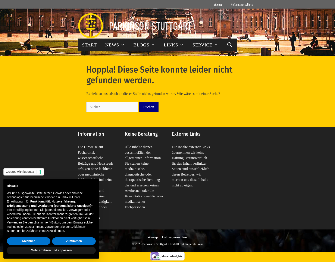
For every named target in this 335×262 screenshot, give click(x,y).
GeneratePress (194, 244)
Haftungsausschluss (242, 4)
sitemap (218, 4)
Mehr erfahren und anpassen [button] (51, 250)
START (89, 45)
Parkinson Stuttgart (150, 25)
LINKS (176, 45)
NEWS (117, 45)
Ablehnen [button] (28, 241)
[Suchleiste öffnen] (230, 45)
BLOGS (146, 45)
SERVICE (207, 45)
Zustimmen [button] (74, 241)
